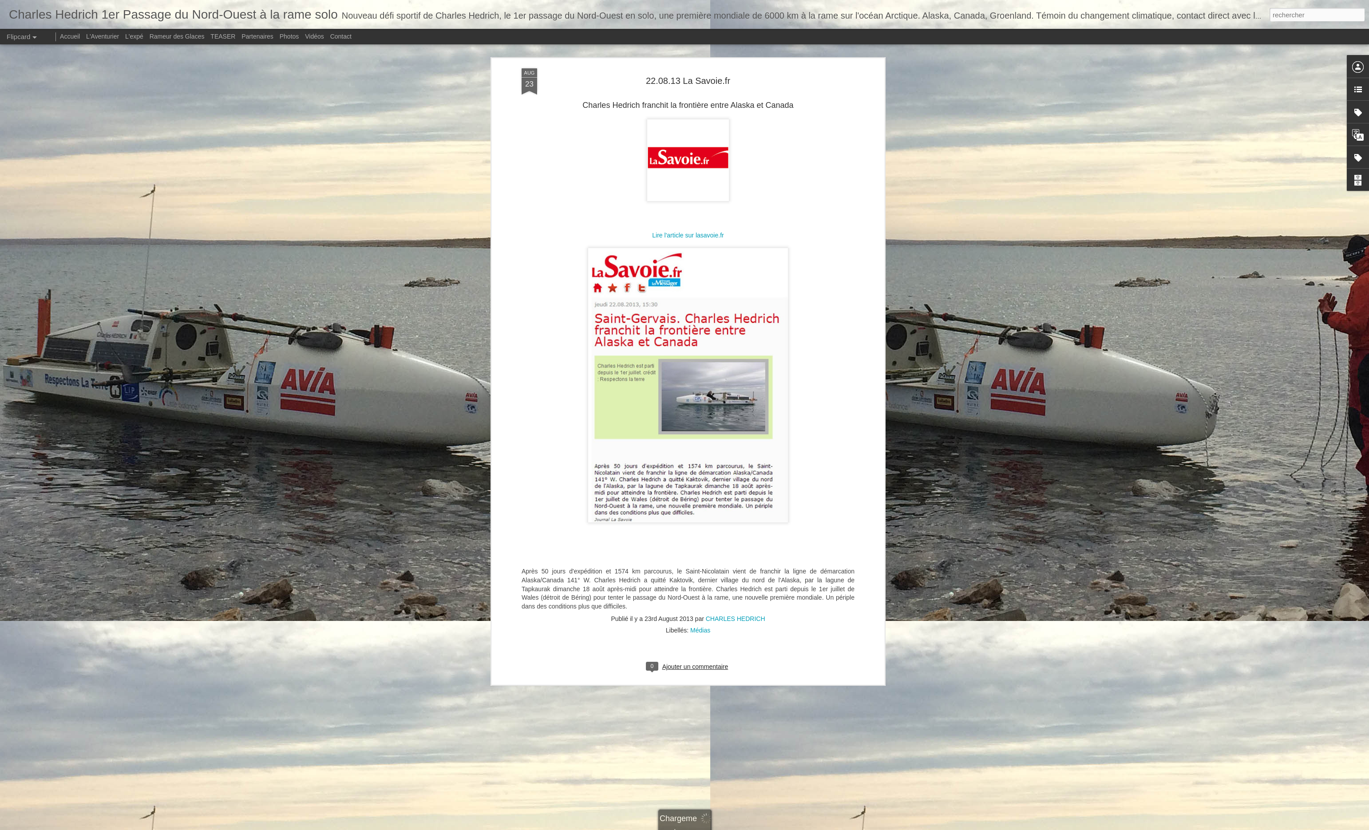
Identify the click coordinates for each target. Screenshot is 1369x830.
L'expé (134, 36)
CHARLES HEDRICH (735, 269)
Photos (289, 36)
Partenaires (257, 36)
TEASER (222, 36)
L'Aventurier (102, 36)
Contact (341, 36)
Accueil (70, 36)
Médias (700, 281)
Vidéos (314, 36)
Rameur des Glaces (177, 36)
